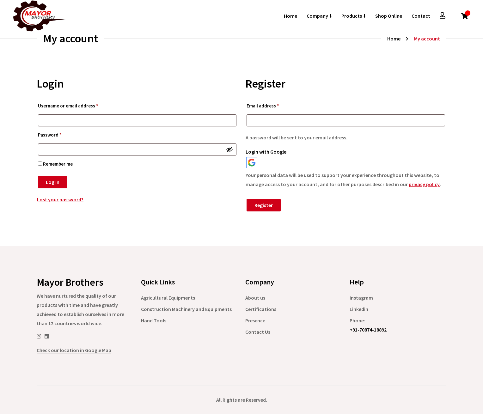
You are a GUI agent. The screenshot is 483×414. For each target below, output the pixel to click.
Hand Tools (153, 320)
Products (351, 16)
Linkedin (359, 309)
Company (317, 16)
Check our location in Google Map (74, 350)
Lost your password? (60, 199)
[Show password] (229, 149)
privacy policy (424, 184)
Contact (421, 16)
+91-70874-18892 (368, 329)
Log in (52, 182)
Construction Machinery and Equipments (186, 309)
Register (263, 205)
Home (290, 16)
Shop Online (388, 16)
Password (50, 135)
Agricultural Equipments (168, 298)
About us (255, 298)
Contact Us (257, 332)
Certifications (260, 309)
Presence (255, 320)
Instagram (361, 298)
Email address (263, 106)
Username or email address (68, 106)
